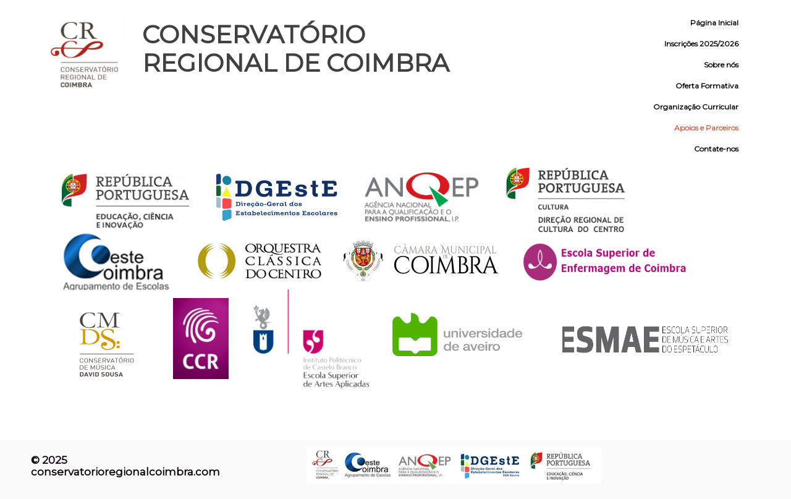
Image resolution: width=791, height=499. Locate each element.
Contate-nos (716, 148)
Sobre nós (721, 64)
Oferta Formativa (706, 85)
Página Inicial (714, 22)
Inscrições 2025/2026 (701, 43)
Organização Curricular (695, 106)
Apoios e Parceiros (706, 127)
